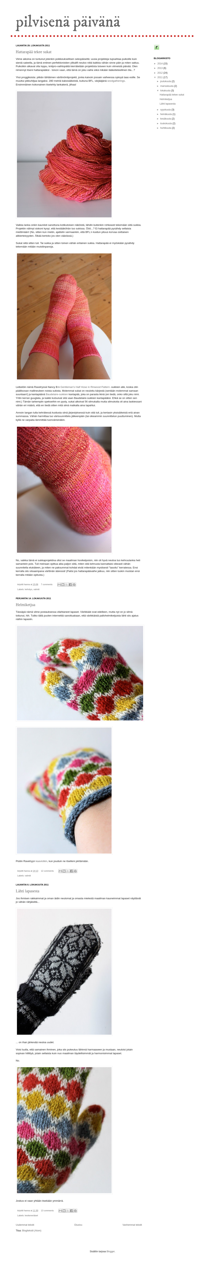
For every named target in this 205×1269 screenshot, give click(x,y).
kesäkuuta (166, 118)
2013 (160, 68)
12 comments (47, 871)
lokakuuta (165, 90)
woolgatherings (116, 80)
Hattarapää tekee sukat (33, 52)
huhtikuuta (166, 128)
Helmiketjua (25, 605)
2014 (160, 63)
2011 (160, 77)
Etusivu (78, 1225)
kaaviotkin (41, 861)
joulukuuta (166, 81)
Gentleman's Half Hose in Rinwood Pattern (85, 387)
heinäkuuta (166, 114)
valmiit (37, 589)
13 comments (47, 1210)
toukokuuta (166, 123)
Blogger (111, 1251)
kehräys (28, 589)
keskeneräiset (31, 1215)
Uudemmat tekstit (25, 1225)
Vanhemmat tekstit (132, 1225)
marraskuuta (167, 86)
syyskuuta (165, 109)
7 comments (46, 584)
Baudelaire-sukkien (57, 394)
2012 (160, 72)
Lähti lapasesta (27, 891)
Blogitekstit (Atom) (31, 1230)
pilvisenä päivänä (68, 22)
